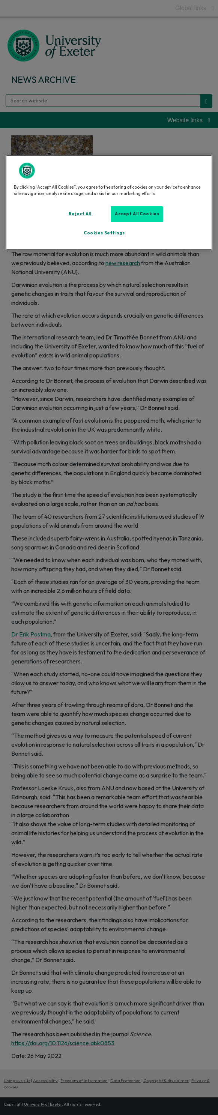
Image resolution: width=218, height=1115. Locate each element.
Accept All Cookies (137, 213)
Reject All (80, 213)
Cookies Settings (104, 233)
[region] (109, 202)
